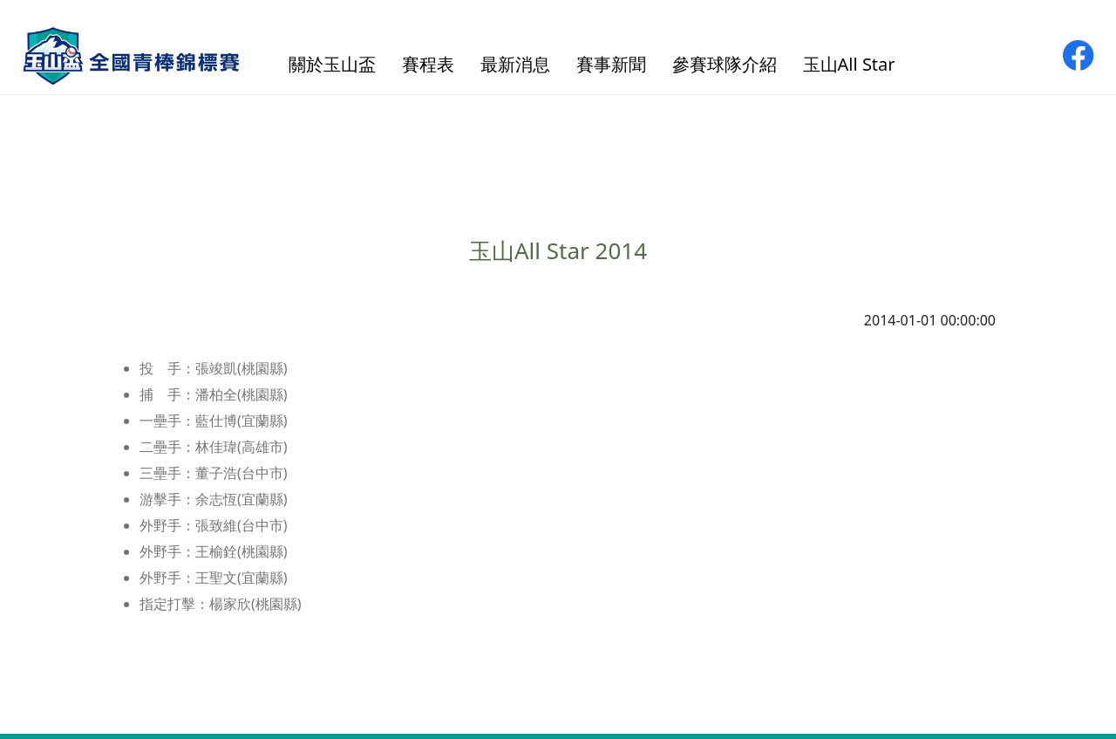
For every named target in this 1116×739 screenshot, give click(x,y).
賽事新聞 (611, 64)
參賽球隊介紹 (724, 64)
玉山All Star (849, 64)
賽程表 (428, 64)
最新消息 (515, 64)
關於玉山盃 (332, 64)
